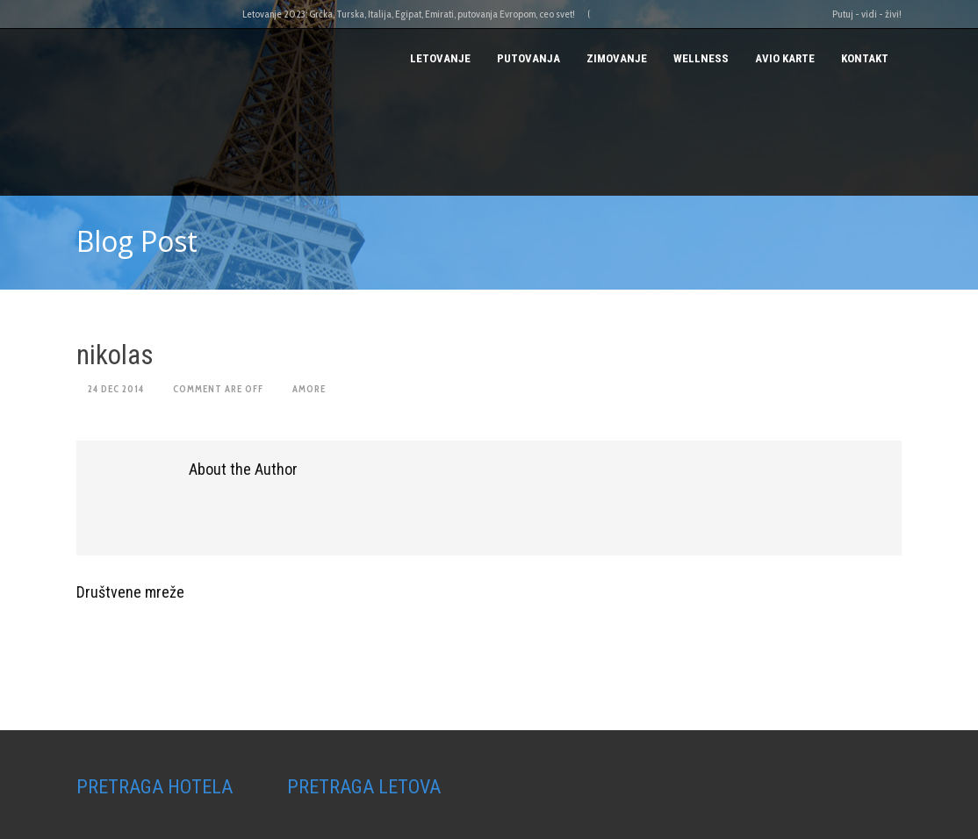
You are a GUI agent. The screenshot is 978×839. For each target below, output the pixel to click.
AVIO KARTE (785, 58)
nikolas (115, 355)
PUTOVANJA (528, 58)
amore (309, 389)
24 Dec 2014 (116, 389)
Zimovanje (616, 58)
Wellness (701, 58)
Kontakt (864, 58)
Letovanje (440, 58)
